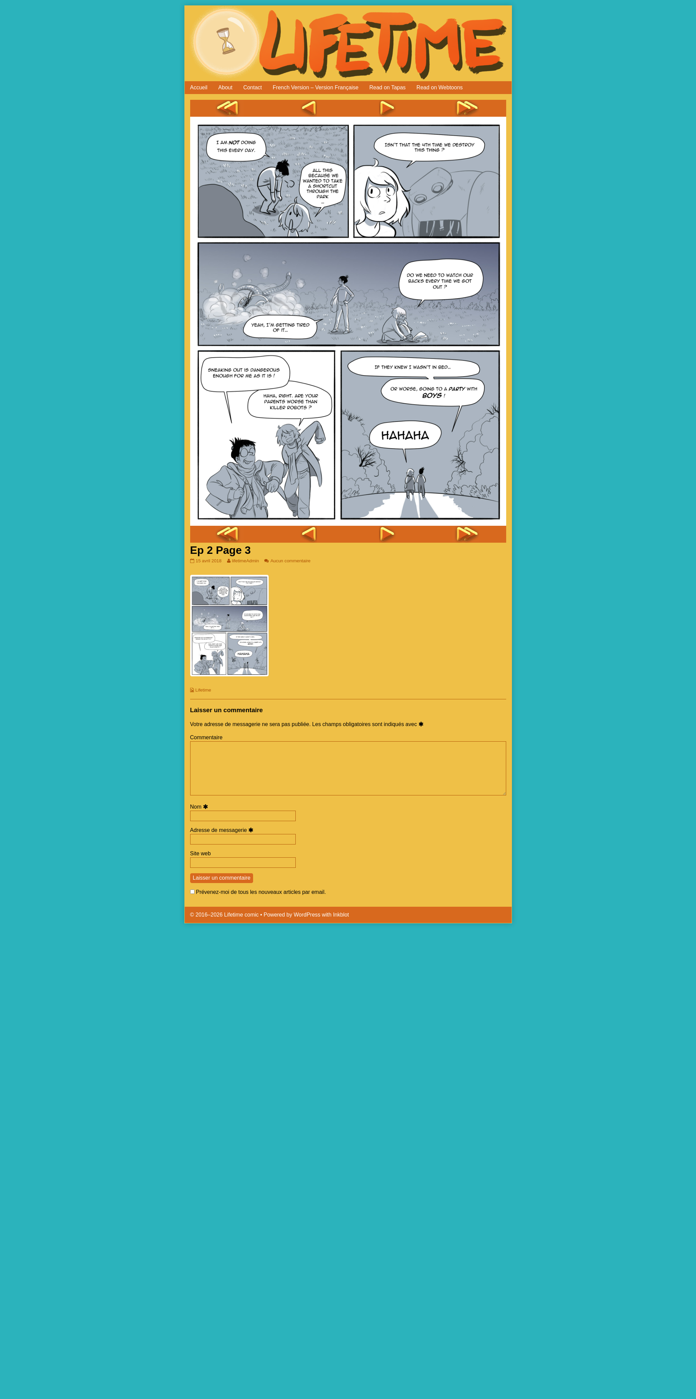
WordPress (307, 915)
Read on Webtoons (440, 87)
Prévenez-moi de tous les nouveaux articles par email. (261, 892)
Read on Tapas (387, 87)
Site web (200, 853)
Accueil (199, 87)
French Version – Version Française (315, 87)
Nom (200, 807)
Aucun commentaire (290, 560)
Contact (252, 87)
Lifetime (203, 690)
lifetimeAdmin (245, 560)
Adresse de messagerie (223, 830)
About (225, 87)
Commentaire (206, 737)
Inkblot (341, 915)
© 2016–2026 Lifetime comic (224, 915)
